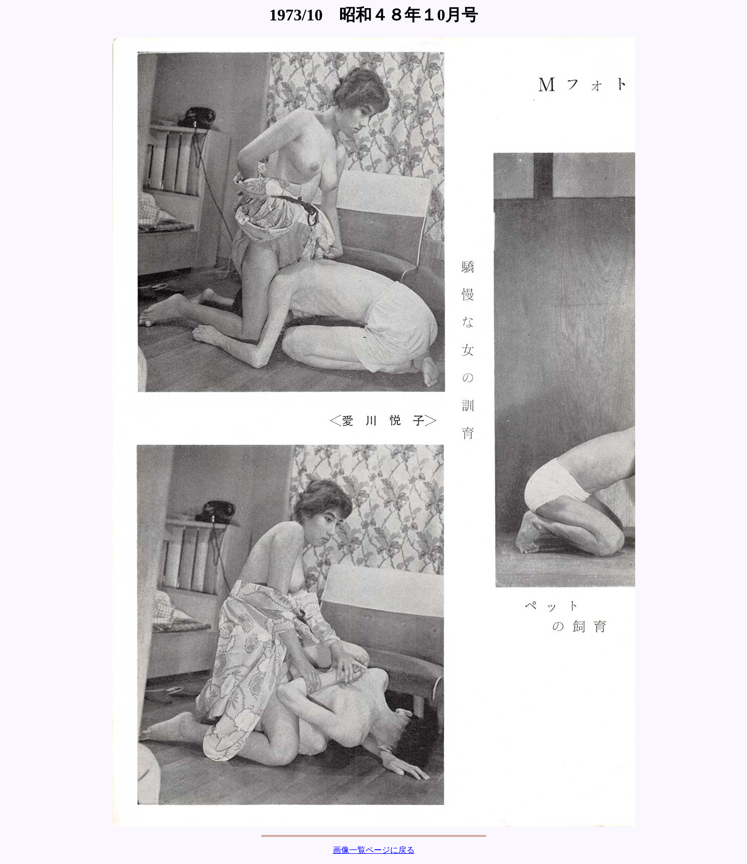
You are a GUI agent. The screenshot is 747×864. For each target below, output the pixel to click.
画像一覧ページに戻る (374, 850)
